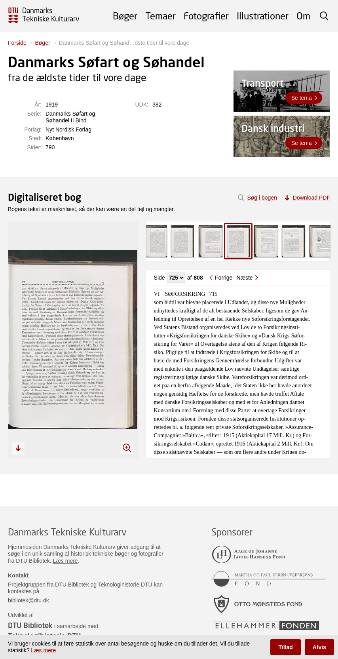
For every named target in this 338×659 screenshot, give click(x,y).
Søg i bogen (262, 197)
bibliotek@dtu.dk (28, 600)
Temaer (160, 15)
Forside (17, 43)
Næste (244, 277)
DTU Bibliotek (30, 625)
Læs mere (65, 561)
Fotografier (206, 15)
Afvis (319, 647)
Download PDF (311, 197)
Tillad (285, 647)
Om (303, 15)
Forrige (223, 277)
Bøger (125, 15)
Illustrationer (263, 15)
